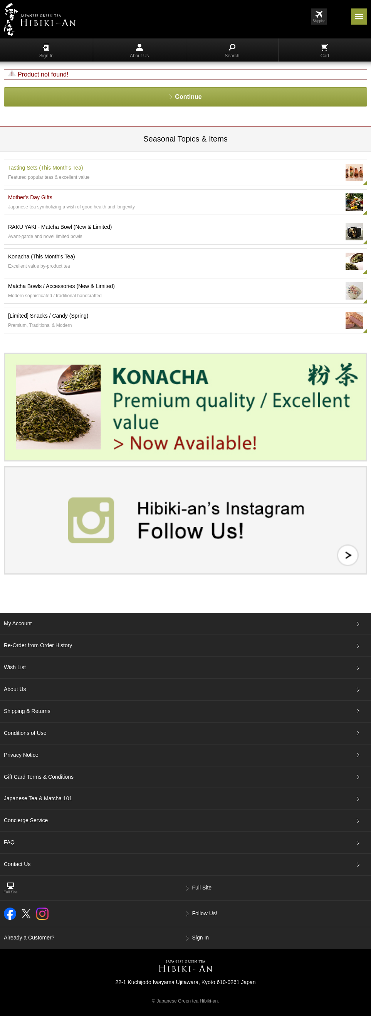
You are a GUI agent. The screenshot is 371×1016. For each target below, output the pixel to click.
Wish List (15, 667)
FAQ (9, 842)
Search (232, 51)
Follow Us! (204, 913)
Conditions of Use (25, 733)
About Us (139, 51)
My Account (18, 623)
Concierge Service (26, 820)
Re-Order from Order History (38, 645)
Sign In (46, 51)
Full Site (202, 887)
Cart (325, 51)
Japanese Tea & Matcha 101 (38, 798)
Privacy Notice (21, 755)
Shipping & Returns (27, 711)
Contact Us (17, 864)
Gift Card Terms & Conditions (39, 777)
